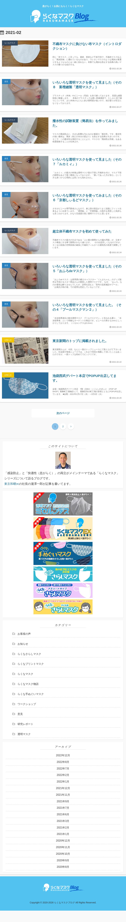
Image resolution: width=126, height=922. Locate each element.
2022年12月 (63, 766)
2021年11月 (63, 806)
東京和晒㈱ (11, 495)
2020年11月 (63, 858)
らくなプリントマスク (31, 675)
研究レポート (25, 735)
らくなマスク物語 (28, 695)
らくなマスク (25, 685)
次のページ (63, 424)
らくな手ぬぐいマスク (31, 705)
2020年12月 (63, 851)
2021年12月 (63, 799)
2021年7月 (63, 819)
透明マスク (24, 745)
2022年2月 (63, 786)
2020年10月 (63, 865)
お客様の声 (24, 645)
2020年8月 (63, 878)
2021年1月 (63, 845)
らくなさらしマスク (29, 665)
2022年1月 (63, 792)
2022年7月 (63, 779)
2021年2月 (63, 838)
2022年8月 (63, 773)
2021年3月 (63, 832)
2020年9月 (63, 871)
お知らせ (23, 655)
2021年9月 (63, 812)
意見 (20, 725)
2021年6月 (63, 825)
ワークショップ (27, 715)
